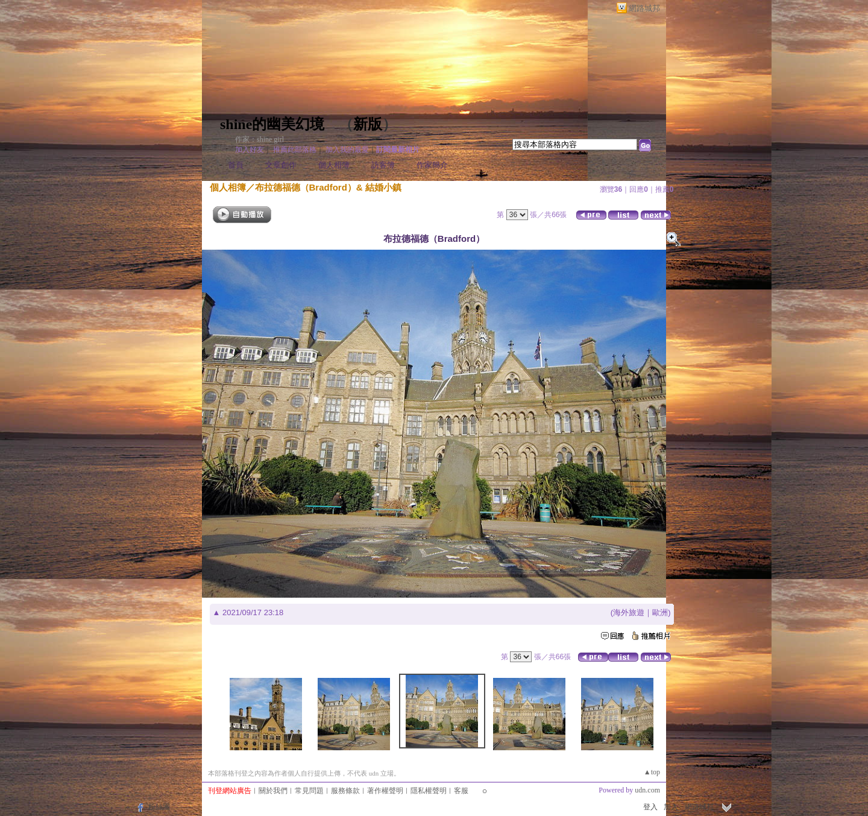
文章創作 (281, 164)
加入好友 (249, 149)
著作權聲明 (385, 790)
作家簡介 (432, 164)
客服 (461, 790)
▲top (652, 772)
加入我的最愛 (347, 149)
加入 (671, 807)
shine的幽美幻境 (272, 124)
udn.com (647, 790)
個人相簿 (334, 164)
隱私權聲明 (428, 790)
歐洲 (660, 612)
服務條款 (345, 790)
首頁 (236, 164)
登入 (650, 807)
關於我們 (273, 790)
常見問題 (309, 790)
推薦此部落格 (294, 149)
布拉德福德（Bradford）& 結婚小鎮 (328, 187)
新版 (367, 124)
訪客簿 (383, 164)
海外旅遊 (628, 612)
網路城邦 (644, 8)
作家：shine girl (259, 139)
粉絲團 (159, 807)
